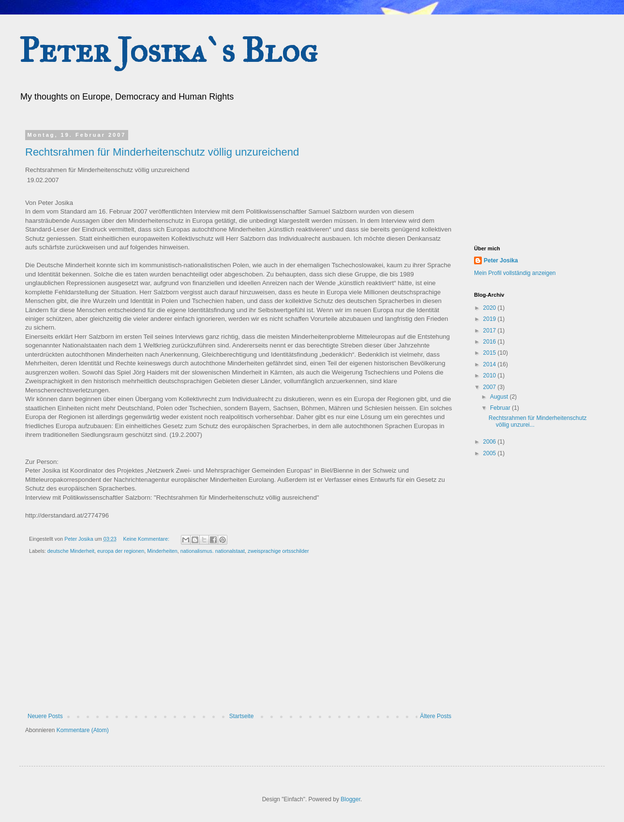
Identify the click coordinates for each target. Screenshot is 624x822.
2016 (490, 341)
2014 (490, 364)
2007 (490, 387)
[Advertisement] (522, 180)
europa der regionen (120, 551)
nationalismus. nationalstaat (212, 551)
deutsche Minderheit (70, 551)
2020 (490, 307)
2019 (490, 319)
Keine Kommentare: (146, 539)
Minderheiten (162, 551)
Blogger (350, 799)
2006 (490, 441)
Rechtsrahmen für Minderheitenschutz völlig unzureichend (162, 152)
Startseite (241, 716)
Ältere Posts (435, 716)
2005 (490, 453)
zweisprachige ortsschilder (278, 551)
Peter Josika (501, 260)
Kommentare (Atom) (83, 730)
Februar (501, 407)
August (500, 396)
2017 (490, 330)
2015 (490, 352)
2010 (490, 375)
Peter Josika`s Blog (168, 50)
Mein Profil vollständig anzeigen (515, 273)
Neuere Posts (45, 716)
